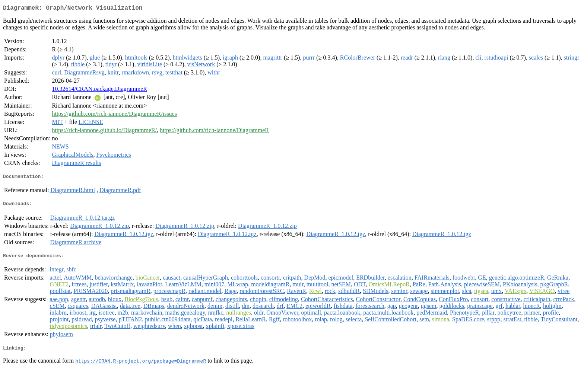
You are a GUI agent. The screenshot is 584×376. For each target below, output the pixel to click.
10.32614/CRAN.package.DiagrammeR (99, 90)
